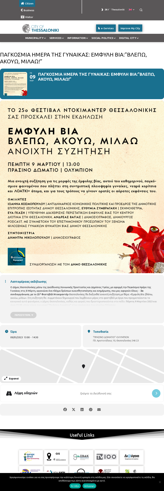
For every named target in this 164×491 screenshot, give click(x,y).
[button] (141, 10)
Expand (11, 378)
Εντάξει (75, 486)
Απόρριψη (89, 486)
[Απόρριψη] (159, 482)
